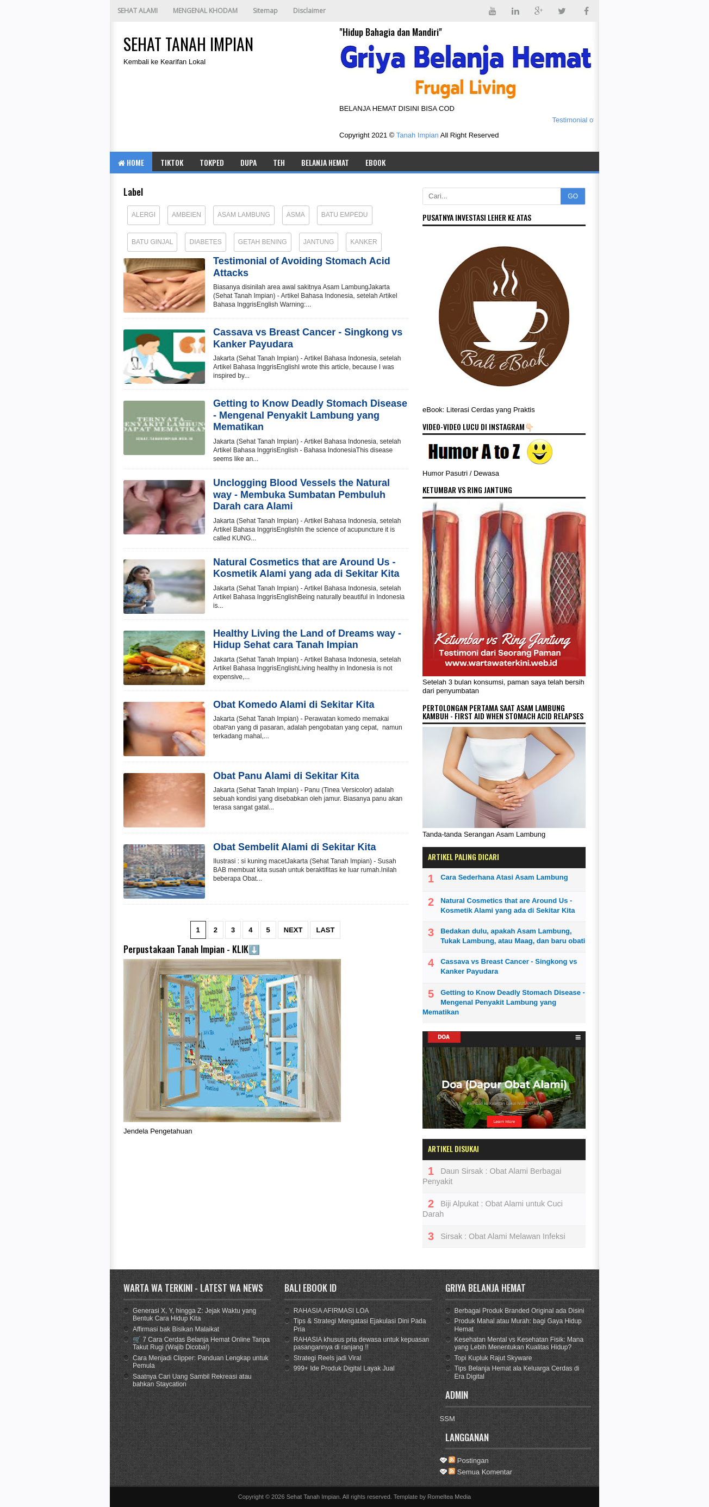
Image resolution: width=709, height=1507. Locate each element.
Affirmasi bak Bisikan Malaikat (176, 1329)
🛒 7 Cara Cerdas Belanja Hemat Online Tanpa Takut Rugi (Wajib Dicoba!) (201, 1343)
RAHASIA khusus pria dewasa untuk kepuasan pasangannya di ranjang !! (361, 1343)
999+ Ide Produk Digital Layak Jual (344, 1368)
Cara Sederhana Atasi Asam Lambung (504, 877)
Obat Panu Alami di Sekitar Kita (286, 775)
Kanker (363, 242)
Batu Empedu (344, 215)
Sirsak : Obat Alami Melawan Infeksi (502, 1236)
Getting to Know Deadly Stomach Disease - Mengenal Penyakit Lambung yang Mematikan (310, 415)
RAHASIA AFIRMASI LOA (331, 1311)
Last (325, 930)
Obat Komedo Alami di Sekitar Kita (293, 704)
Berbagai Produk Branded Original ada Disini (519, 1311)
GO (573, 196)
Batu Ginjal (152, 242)
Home (131, 162)
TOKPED (212, 162)
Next (293, 930)
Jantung (318, 242)
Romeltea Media (449, 1496)
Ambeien (186, 215)
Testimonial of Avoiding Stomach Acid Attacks (301, 267)
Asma (296, 215)
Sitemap (265, 10)
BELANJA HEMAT (325, 162)
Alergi (144, 215)
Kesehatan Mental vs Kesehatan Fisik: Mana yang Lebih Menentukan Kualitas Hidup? (519, 1343)
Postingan (468, 1460)
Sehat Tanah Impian (313, 1496)
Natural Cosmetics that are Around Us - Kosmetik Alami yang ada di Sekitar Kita (306, 568)
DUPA (248, 162)
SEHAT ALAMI (137, 10)
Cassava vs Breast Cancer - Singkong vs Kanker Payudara (307, 338)
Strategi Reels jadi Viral (328, 1358)
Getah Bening (262, 242)
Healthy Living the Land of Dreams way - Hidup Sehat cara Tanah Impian (307, 639)
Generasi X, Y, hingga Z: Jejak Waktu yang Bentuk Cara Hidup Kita (194, 1314)
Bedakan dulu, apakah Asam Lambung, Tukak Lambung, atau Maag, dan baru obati (512, 936)
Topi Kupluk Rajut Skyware (493, 1358)
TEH (279, 162)
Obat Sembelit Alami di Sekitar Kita (294, 847)
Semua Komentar (480, 1472)
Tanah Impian (417, 135)
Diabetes (205, 242)
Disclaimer (309, 10)
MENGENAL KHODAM (205, 10)
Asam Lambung (243, 215)
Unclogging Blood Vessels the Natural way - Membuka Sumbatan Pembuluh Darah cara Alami (301, 494)
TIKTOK (171, 162)
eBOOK (375, 162)
